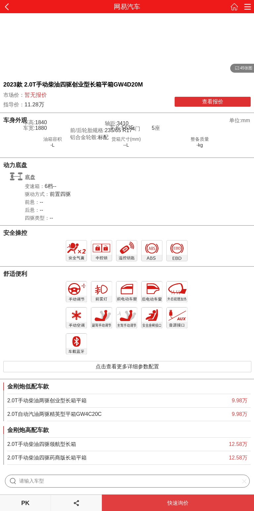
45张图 (241, 68)
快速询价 (178, 503)
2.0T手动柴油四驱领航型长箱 (41, 444)
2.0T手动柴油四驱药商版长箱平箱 (47, 457)
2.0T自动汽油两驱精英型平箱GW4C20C (54, 414)
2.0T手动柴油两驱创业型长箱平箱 (47, 400)
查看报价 (212, 101)
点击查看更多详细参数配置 (127, 366)
